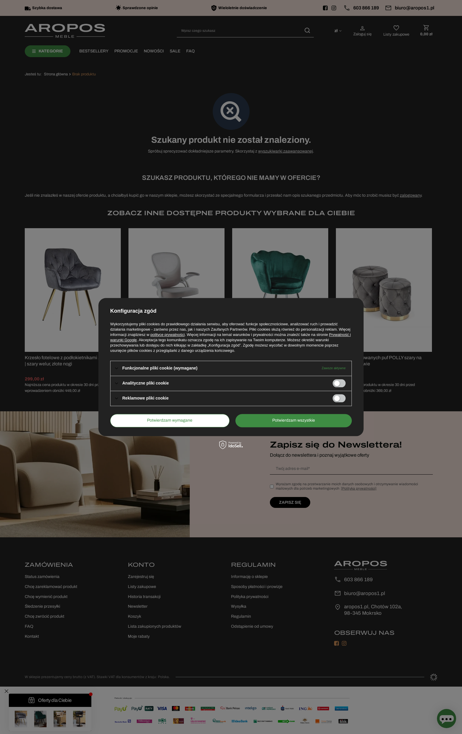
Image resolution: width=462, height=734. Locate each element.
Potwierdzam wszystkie (293, 420)
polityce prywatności (168, 334)
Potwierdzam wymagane (169, 420)
